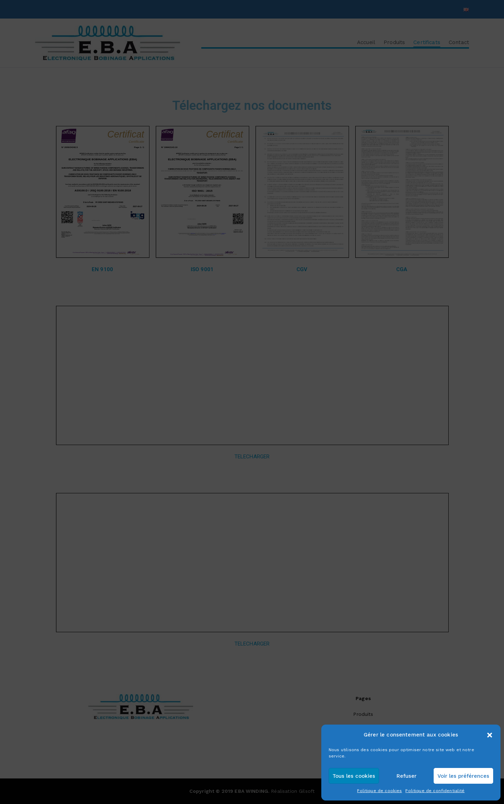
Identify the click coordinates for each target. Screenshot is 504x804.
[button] (489, 735)
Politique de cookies (379, 790)
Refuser (406, 776)
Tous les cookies (353, 776)
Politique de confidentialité (434, 790)
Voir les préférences (463, 776)
